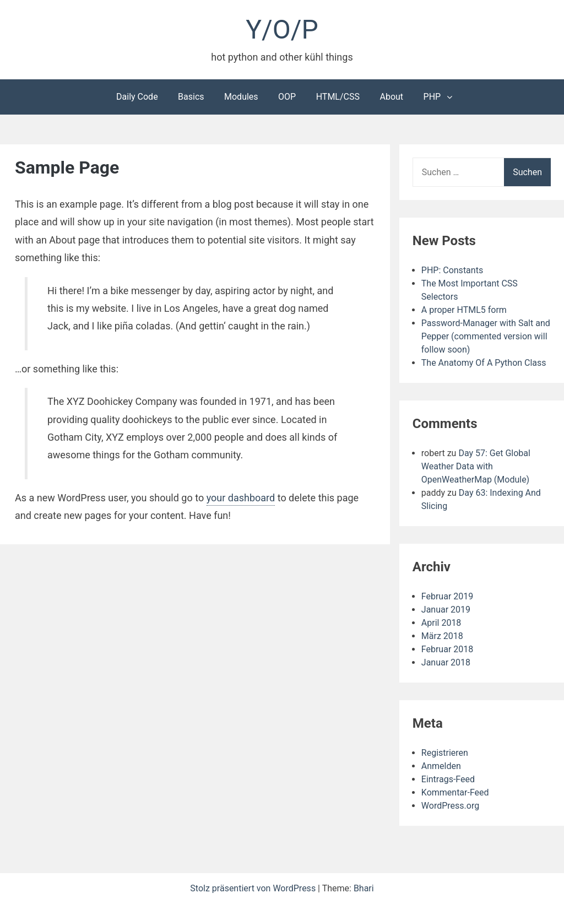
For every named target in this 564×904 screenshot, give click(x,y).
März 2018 (442, 636)
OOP (287, 96)
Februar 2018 (447, 649)
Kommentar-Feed (455, 792)
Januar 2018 (445, 662)
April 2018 (441, 623)
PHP (432, 96)
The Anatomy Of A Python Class (483, 363)
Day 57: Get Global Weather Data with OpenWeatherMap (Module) (475, 466)
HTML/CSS (338, 96)
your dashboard (241, 498)
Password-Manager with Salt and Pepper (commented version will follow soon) (485, 336)
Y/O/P (282, 29)
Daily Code (137, 96)
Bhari (364, 888)
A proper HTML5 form (464, 310)
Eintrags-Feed (448, 779)
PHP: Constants (452, 270)
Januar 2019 (445, 609)
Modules (241, 96)
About (391, 96)
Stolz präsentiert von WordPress (254, 888)
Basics (191, 96)
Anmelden (441, 766)
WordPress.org (450, 805)
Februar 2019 (447, 596)
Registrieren (444, 753)
